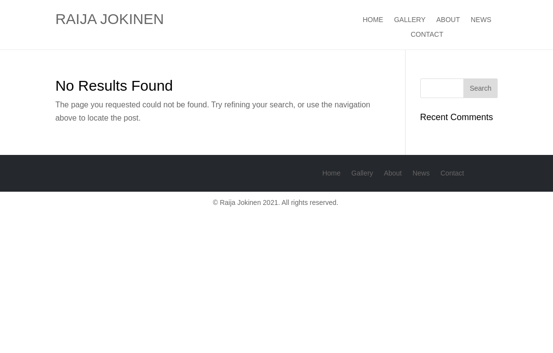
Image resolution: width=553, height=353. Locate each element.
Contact (426, 34)
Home (372, 20)
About (448, 20)
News (481, 20)
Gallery (409, 20)
